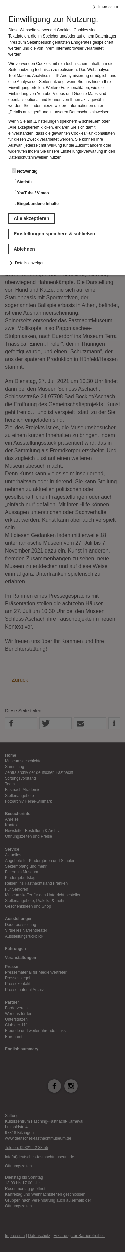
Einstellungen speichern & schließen (54, 233)
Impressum (108, 6)
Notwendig (25, 171)
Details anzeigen (30, 263)
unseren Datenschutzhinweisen (81, 111)
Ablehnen (24, 249)
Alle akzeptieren (31, 218)
